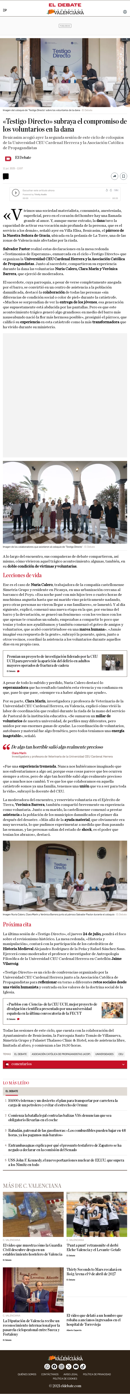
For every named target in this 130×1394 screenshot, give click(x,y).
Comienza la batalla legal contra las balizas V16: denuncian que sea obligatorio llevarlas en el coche (59, 1118)
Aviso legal (70, 1374)
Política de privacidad (97, 1374)
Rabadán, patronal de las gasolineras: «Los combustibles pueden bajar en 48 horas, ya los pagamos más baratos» (67, 1133)
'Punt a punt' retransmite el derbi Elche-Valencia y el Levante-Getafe (94, 1247)
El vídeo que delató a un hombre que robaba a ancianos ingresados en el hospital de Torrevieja (95, 1320)
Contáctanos (49, 1374)
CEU (121, 1054)
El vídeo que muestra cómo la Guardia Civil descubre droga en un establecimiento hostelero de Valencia (32, 1249)
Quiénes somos (27, 1374)
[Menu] (3, 6)
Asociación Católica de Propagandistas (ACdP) (61, 1054)
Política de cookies (65, 1378)
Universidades (104, 1054)
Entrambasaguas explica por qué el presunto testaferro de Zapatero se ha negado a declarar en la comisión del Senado (64, 1147)
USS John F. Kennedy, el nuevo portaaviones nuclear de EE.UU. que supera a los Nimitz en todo (66, 1162)
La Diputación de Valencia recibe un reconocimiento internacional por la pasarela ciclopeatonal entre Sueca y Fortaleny (31, 1328)
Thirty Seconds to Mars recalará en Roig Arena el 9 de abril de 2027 (94, 1272)
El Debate (23, 157)
